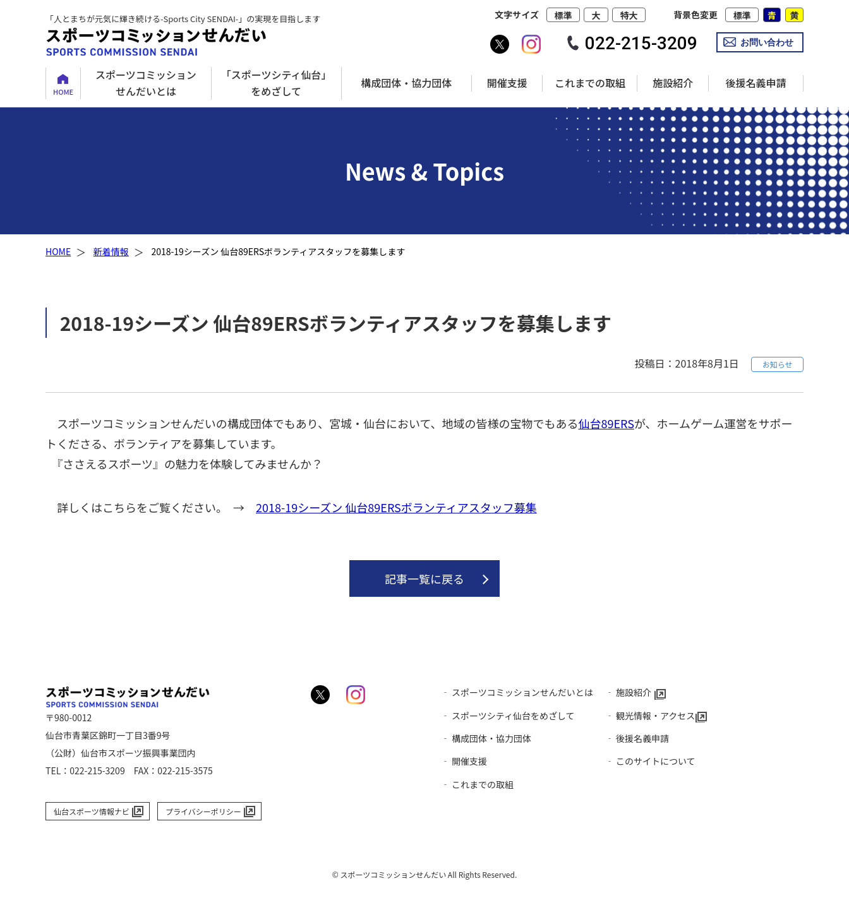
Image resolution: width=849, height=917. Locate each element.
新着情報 (111, 251)
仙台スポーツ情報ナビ (91, 811)
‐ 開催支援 (464, 761)
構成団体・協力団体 (406, 82)
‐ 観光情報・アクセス (650, 715)
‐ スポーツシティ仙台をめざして (508, 715)
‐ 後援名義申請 (637, 738)
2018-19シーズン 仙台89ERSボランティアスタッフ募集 (396, 507)
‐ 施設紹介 (628, 692)
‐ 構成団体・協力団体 (486, 738)
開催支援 (507, 82)
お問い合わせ (766, 42)
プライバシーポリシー (203, 811)
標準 (563, 15)
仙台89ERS (606, 423)
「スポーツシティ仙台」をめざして (276, 83)
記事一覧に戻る (424, 578)
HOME (63, 92)
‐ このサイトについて (650, 761)
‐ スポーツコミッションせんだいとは (517, 692)
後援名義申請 (755, 82)
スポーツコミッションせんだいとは (145, 83)
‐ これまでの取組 (477, 784)
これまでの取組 (590, 82)
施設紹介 (673, 82)
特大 (629, 15)
